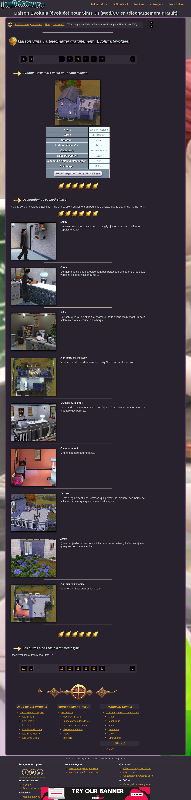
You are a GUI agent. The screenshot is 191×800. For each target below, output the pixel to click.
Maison (112, 725)
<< (23, 59)
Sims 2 (110, 749)
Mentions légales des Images (84, 772)
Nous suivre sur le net (34, 788)
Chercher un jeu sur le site (137, 768)
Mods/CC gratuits (72, 716)
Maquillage (114, 721)
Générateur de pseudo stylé (138, 776)
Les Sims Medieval (32, 729)
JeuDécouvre (21, 24)
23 (94, 59)
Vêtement (114, 729)
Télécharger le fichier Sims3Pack (78, 173)
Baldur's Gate (99, 4)
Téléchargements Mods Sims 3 (122, 712)
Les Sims (139, 4)
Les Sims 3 (58, 24)
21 (78, 59)
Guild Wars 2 (120, 4)
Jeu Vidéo (36, 24)
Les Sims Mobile (31, 733)
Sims (47, 24)
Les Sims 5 (28, 725)
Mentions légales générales (83, 768)
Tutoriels (67, 738)
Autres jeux (157, 4)
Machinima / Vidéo (73, 729)
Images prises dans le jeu (76, 721)
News (66, 733)
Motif (111, 716)
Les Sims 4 (28, 721)
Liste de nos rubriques (32, 712)
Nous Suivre (176, 4)
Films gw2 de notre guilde (137, 784)
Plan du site (129, 772)
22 (86, 59)
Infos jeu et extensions (75, 725)
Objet (111, 733)
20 (69, 59)
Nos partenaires (31, 797)
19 (61, 59)
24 (102, 59)
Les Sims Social (30, 738)
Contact (27, 784)
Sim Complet (115, 738)
